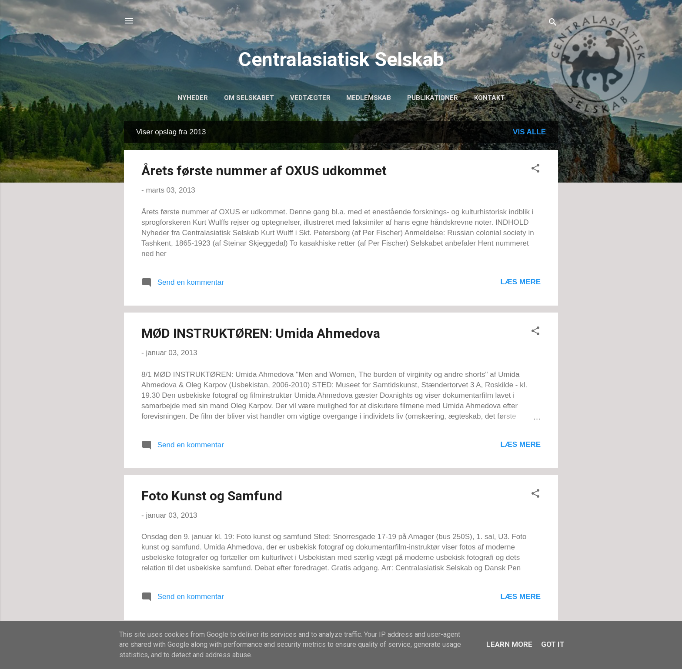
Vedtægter (310, 98)
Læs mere (520, 282)
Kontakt (489, 98)
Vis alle (529, 132)
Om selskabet (249, 98)
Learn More (509, 644)
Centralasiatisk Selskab (341, 59)
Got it (553, 644)
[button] (535, 169)
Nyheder (192, 98)
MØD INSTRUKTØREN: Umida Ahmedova (260, 333)
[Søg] (553, 23)
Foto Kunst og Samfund (211, 495)
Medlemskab (368, 98)
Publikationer (432, 98)
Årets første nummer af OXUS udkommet (264, 170)
